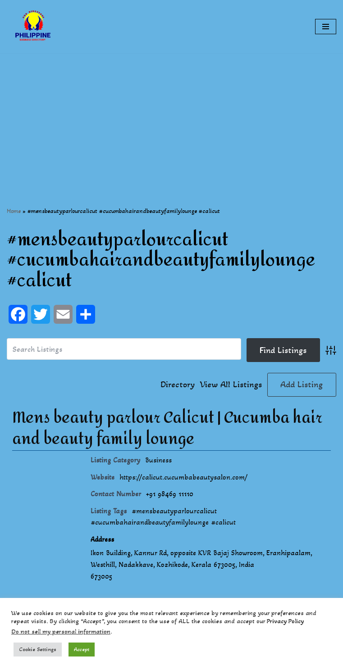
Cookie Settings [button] (37, 649)
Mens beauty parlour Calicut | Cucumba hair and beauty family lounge (167, 428)
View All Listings (231, 384)
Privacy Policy (285, 621)
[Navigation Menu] (325, 26)
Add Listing (301, 384)
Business (158, 460)
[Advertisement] (171, 116)
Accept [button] (81, 649)
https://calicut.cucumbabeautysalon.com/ (183, 477)
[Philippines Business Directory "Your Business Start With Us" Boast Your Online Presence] (34, 26)
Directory (177, 384)
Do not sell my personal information (60, 631)
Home (14, 211)
